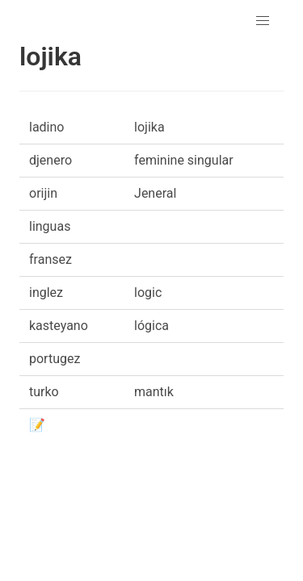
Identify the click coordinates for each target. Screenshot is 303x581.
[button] (263, 21)
